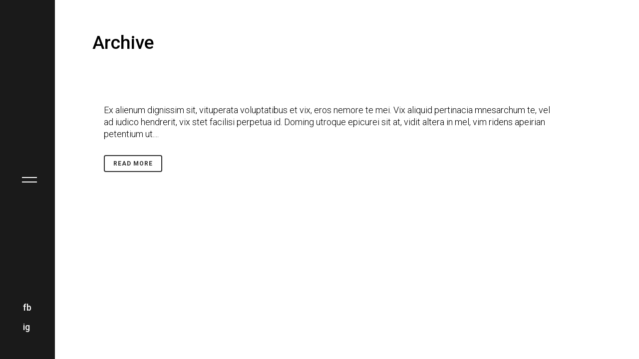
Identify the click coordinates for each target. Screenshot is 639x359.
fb (27, 307)
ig (26, 327)
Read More (133, 163)
